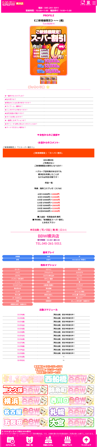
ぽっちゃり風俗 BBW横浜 (20, 431)
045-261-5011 (51, 7)
